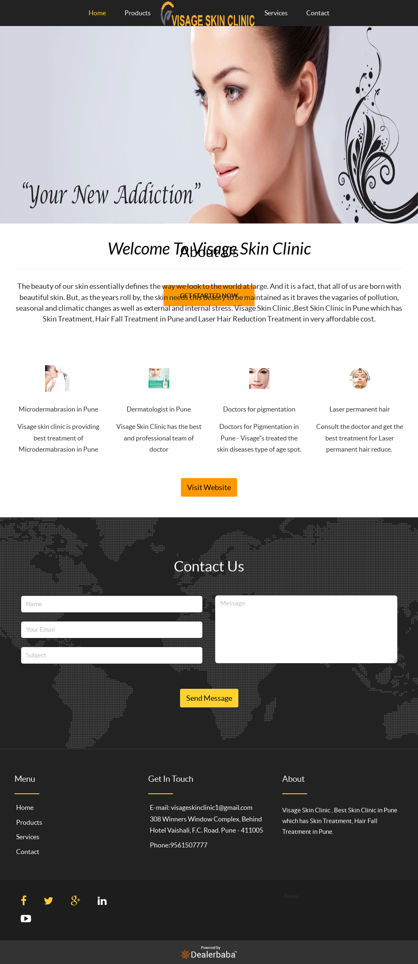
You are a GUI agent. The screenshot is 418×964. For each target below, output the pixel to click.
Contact (317, 13)
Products (138, 13)
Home (97, 13)
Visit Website (209, 487)
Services (276, 13)
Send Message (209, 698)
